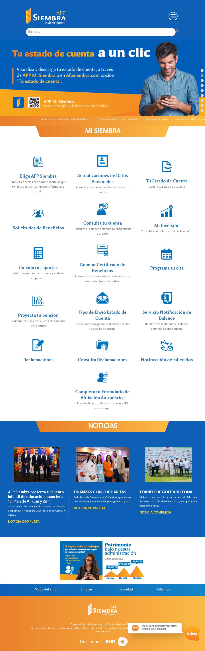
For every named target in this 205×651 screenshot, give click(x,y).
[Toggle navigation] (172, 16)
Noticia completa (24, 521)
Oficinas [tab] (163, 589)
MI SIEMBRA (102, 131)
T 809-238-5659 (102, 632)
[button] (202, 70)
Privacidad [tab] (125, 589)
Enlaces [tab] (87, 589)
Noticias (102, 426)
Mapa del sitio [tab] (46, 589)
